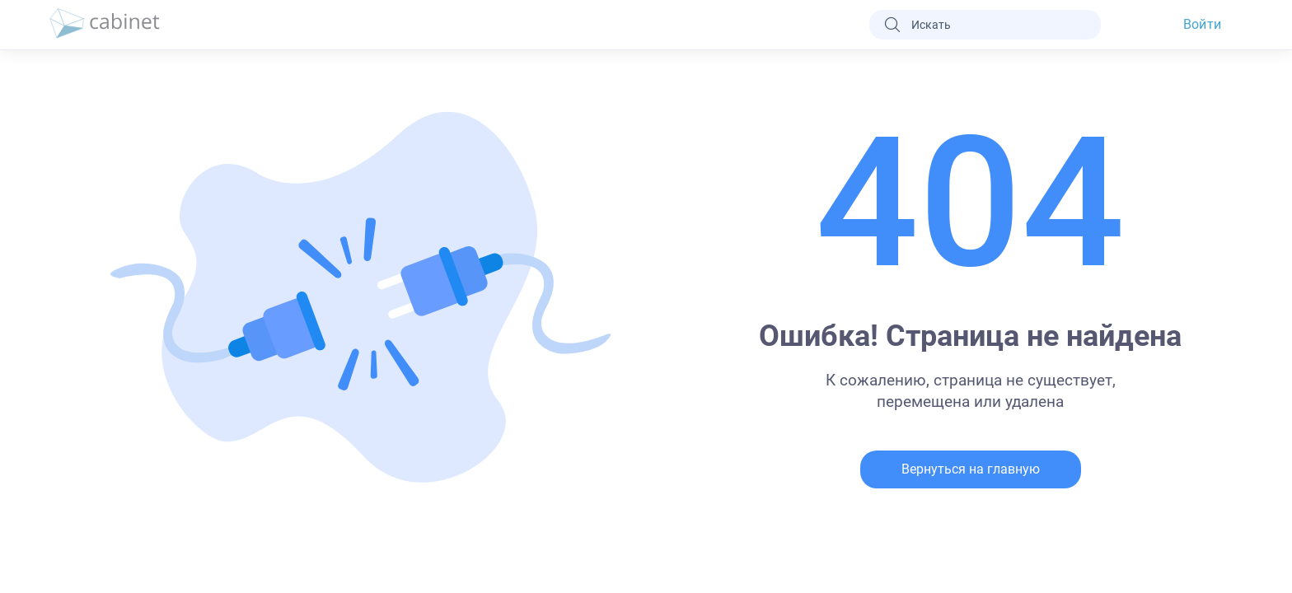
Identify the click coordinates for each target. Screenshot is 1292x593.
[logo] (104, 24)
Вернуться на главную (970, 469)
